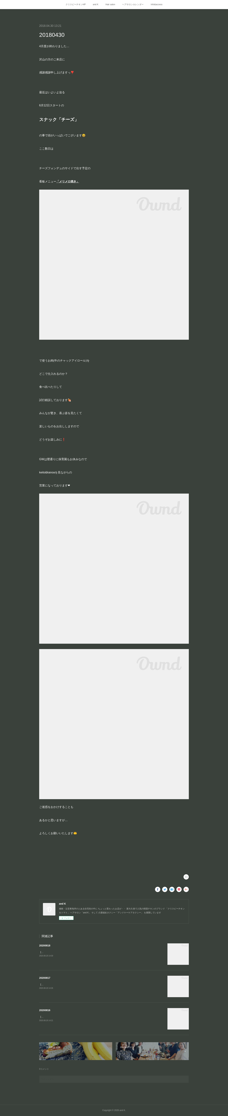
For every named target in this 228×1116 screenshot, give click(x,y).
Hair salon (110, 4)
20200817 (44, 977)
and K (95, 4)
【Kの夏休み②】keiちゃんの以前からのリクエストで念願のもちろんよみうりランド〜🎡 (82, 984)
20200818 (44, 945)
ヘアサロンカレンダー (133, 4)
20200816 (44, 1010)
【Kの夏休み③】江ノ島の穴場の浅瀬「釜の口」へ (63, 952)
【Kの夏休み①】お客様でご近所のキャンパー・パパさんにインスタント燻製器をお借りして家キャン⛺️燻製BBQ (93, 1017)
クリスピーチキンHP (76, 4)
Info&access (156, 4)
